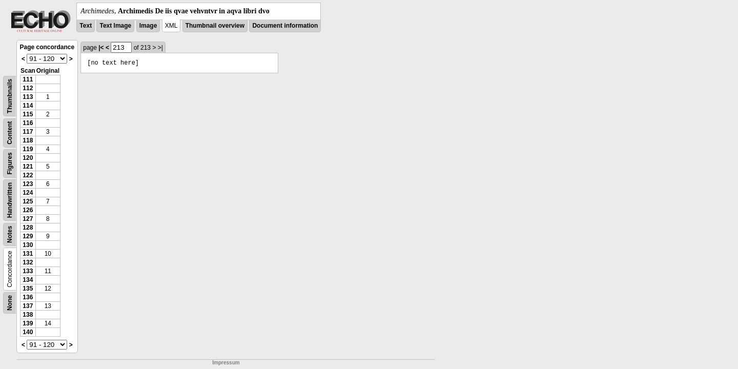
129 (28, 236)
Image (148, 25)
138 (28, 314)
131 (28, 253)
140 (28, 332)
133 (28, 271)
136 (28, 297)
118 (28, 140)
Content (9, 133)
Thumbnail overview (215, 25)
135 (28, 288)
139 (28, 323)
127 (28, 218)
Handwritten (9, 200)
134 (28, 279)
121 (28, 166)
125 (28, 201)
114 (28, 105)
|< (101, 47)
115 (28, 114)
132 (28, 262)
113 (28, 96)
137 (28, 306)
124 (28, 192)
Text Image (115, 25)
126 (28, 210)
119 (28, 149)
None (9, 303)
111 (28, 79)
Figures (9, 163)
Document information (285, 25)
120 (28, 157)
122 (28, 175)
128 (28, 227)
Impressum (225, 362)
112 (28, 88)
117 (28, 131)
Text (85, 25)
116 (28, 123)
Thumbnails (9, 96)
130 (28, 245)
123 (28, 184)
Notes (9, 234)
